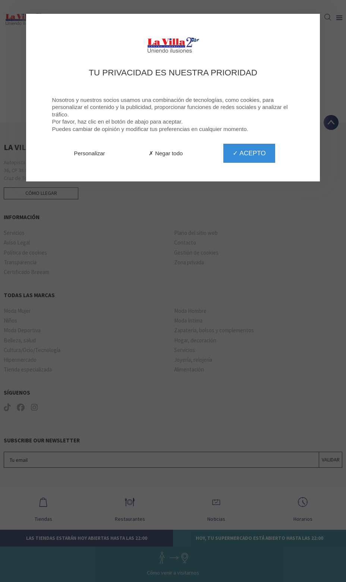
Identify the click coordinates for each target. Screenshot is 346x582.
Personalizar (89, 153)
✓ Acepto (249, 153)
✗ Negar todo (166, 153)
